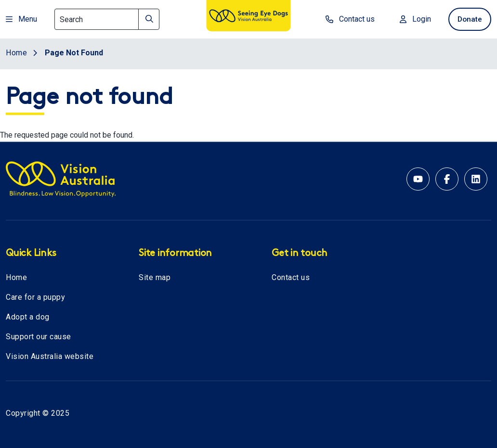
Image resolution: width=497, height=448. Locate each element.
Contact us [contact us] (346, 19)
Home (16, 277)
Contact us (291, 277)
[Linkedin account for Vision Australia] (475, 179)
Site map (154, 277)
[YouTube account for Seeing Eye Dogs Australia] (418, 179)
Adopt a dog (28, 316)
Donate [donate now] (468, 19)
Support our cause (38, 336)
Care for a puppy (35, 297)
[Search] (106, 19)
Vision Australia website (49, 356)
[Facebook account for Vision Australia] (446, 179)
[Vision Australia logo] (248, 17)
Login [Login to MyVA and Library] (411, 19)
